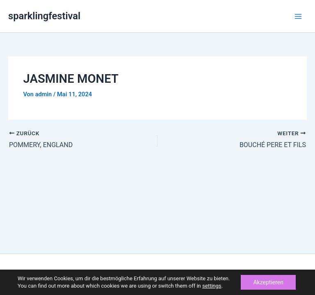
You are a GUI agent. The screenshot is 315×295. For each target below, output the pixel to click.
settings (211, 286)
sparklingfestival (44, 16)
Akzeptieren (268, 282)
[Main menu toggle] (298, 16)
